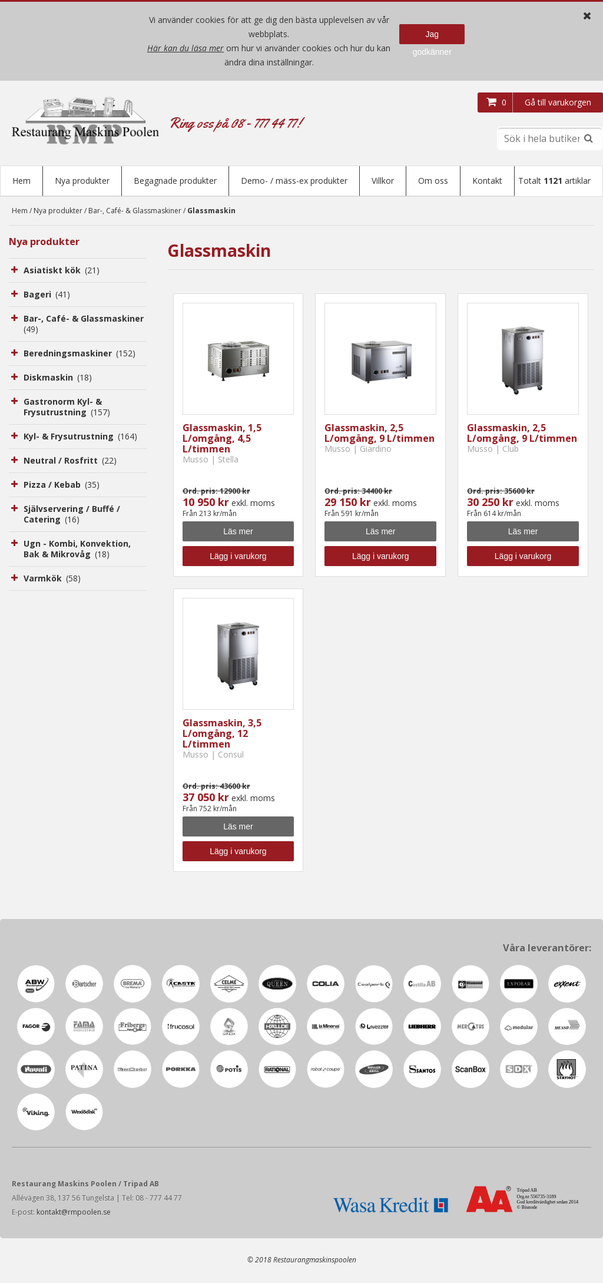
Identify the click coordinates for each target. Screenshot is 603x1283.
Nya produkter (82, 180)
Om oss (433, 180)
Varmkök (52, 579)
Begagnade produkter (175, 180)
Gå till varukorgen (558, 102)
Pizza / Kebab (62, 485)
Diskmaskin (58, 378)
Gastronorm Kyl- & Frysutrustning (67, 408)
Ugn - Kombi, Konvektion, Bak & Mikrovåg (77, 550)
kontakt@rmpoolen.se (74, 1213)
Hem (21, 180)
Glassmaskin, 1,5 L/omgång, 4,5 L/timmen (222, 439)
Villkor (383, 180)
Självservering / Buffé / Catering (72, 515)
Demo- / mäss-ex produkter (294, 180)
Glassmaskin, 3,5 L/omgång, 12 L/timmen (222, 734)
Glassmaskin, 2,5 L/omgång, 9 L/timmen (379, 434)
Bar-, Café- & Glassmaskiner (134, 212)
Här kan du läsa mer (185, 48)
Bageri (47, 295)
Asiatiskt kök (62, 271)
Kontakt (487, 180)
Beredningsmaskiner (79, 354)
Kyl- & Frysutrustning (80, 437)
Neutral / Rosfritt (70, 461)
